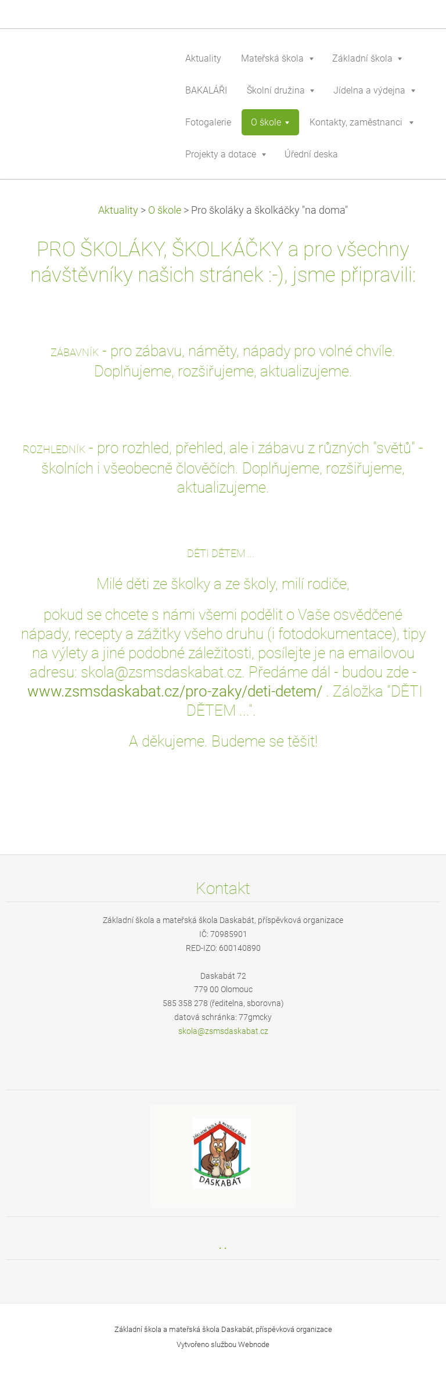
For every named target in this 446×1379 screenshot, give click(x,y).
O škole (164, 210)
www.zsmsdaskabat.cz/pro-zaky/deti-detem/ (174, 691)
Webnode (253, 1344)
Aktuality (118, 210)
